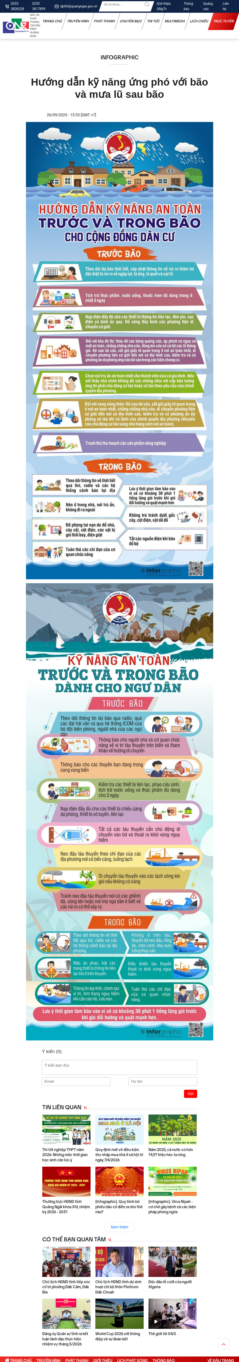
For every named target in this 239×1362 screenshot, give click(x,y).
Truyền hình (78, 21)
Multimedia (175, 21)
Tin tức (153, 21)
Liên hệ (226, 6)
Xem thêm (119, 1227)
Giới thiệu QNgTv (164, 6)
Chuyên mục (131, 21)
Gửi (191, 1093)
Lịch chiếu (199, 21)
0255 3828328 (17, 6)
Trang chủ (52, 21)
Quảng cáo (208, 6)
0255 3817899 (38, 6)
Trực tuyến (223, 21)
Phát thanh (104, 21)
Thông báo (188, 6)
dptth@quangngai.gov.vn (78, 6)
